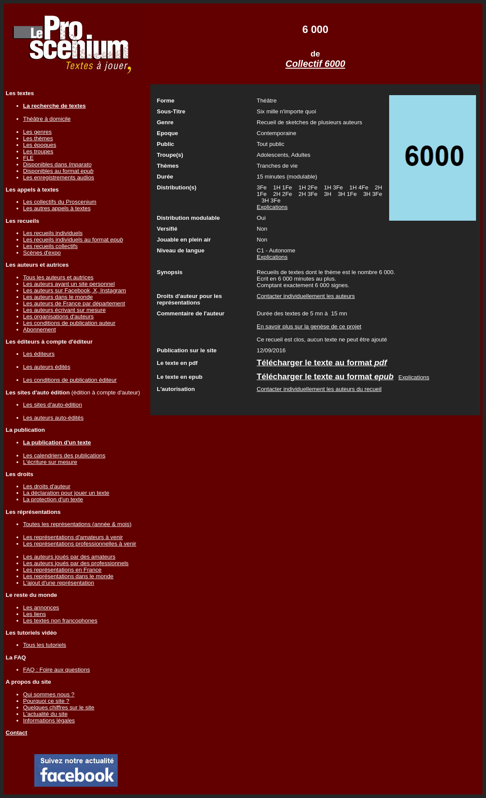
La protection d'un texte (53, 499)
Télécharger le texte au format (322, 362)
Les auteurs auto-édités (53, 417)
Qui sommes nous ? (49, 694)
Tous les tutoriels (44, 645)
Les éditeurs (39, 354)
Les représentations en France (62, 569)
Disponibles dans (57, 164)
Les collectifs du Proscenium (59, 202)
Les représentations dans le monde (68, 576)
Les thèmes (38, 138)
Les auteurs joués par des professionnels (76, 563)
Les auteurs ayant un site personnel (69, 284)
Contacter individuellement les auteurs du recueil (319, 389)
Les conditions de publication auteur (69, 323)
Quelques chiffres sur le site (58, 707)
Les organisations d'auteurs (58, 316)
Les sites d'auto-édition (52, 404)
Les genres (37, 132)
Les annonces (41, 607)
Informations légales (49, 720)
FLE (28, 158)
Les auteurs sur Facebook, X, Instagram (74, 290)
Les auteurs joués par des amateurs (69, 556)
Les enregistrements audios (58, 177)
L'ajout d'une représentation (58, 582)
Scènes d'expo (42, 252)
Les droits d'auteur (46, 486)
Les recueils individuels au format (73, 239)
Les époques (39, 145)
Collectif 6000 (315, 64)
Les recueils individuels (53, 233)
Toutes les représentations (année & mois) (77, 524)
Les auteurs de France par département (74, 303)
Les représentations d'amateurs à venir (73, 537)
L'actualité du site (45, 714)
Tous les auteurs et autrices (58, 277)
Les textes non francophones (60, 620)
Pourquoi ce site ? (46, 701)
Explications (272, 207)
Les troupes (38, 151)
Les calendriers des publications (64, 455)
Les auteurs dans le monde (58, 297)
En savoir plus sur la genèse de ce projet (309, 326)
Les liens (34, 614)
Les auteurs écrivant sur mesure (64, 310)
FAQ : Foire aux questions (56, 669)
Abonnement (39, 329)
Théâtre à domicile (47, 119)
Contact (16, 732)
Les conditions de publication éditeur (70, 380)
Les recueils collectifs (50, 246)
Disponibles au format (58, 171)
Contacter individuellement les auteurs (306, 296)
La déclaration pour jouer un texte (66, 493)
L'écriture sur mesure (50, 462)
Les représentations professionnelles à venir (79, 543)
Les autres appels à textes (57, 208)
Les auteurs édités (46, 367)
